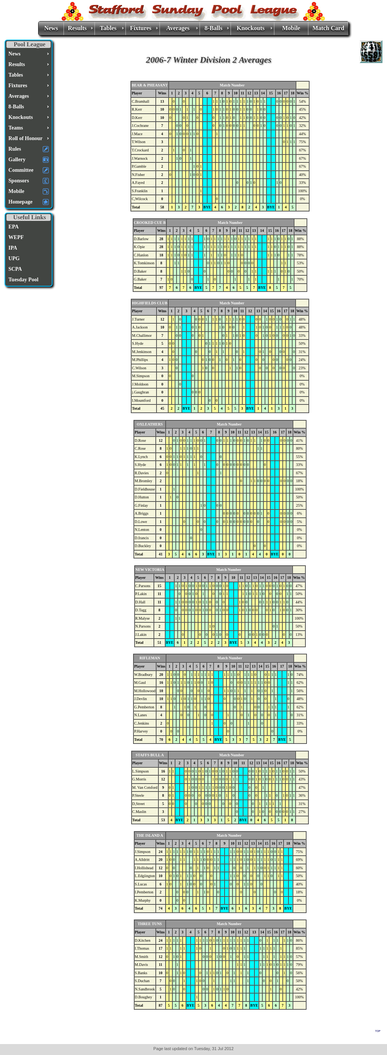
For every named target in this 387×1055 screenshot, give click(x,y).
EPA (13, 227)
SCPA (15, 269)
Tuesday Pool (23, 279)
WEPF (15, 237)
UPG (14, 258)
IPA (12, 248)
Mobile (291, 28)
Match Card (328, 28)
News (51, 28)
